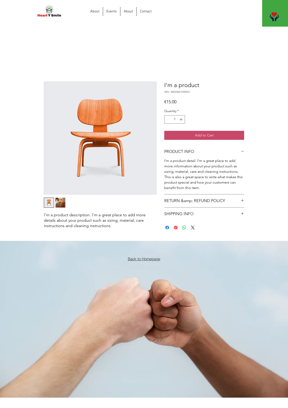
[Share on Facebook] (167, 227)
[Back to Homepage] (143, 258)
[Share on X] (193, 227)
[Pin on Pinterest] (175, 227)
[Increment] (181, 119)
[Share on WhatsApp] (184, 227)
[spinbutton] (175, 119)
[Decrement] (168, 119)
